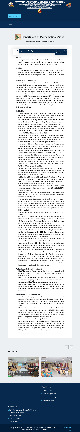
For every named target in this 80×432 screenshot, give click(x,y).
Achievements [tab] (38, 51)
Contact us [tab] (64, 52)
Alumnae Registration (48, 393)
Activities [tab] (46, 51)
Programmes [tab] (23, 51)
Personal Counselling (48, 397)
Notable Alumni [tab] (58, 52)
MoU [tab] (52, 51)
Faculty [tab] (30, 51)
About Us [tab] (16, 52)
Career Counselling (47, 400)
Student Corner (46, 390)
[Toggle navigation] (10, 24)
